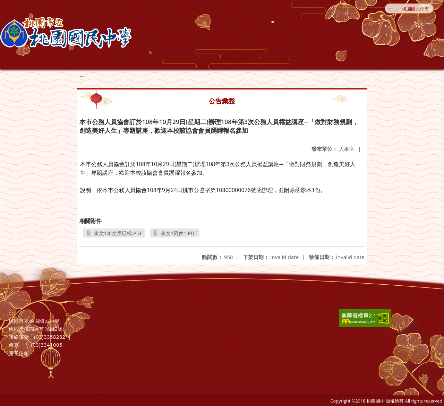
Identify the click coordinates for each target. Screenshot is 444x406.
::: (391, 9)
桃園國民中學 (415, 9)
